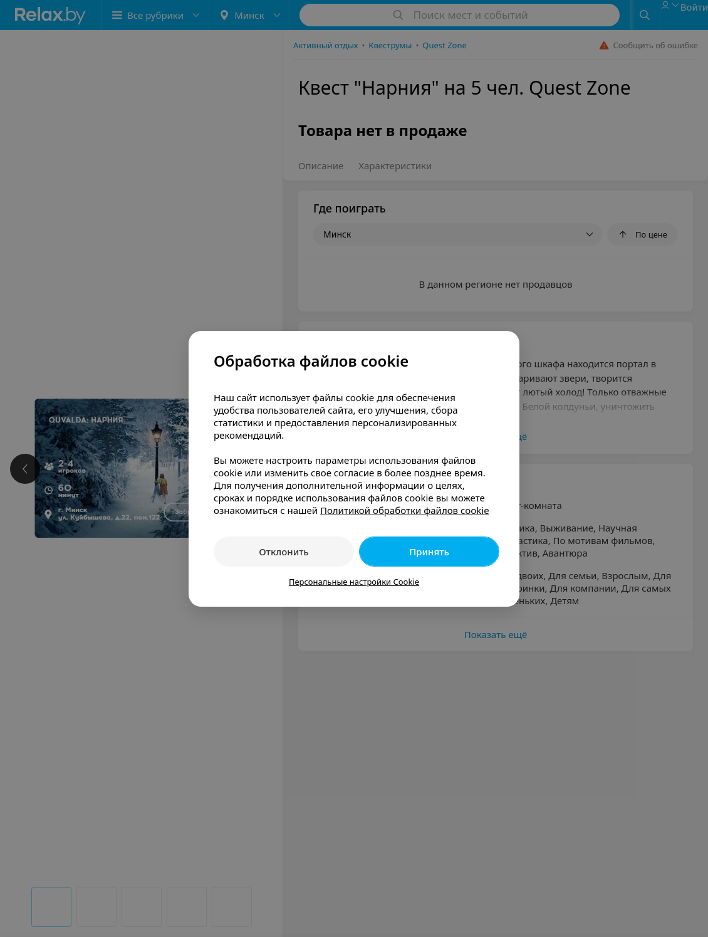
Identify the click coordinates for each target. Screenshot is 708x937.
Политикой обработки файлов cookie (404, 510)
